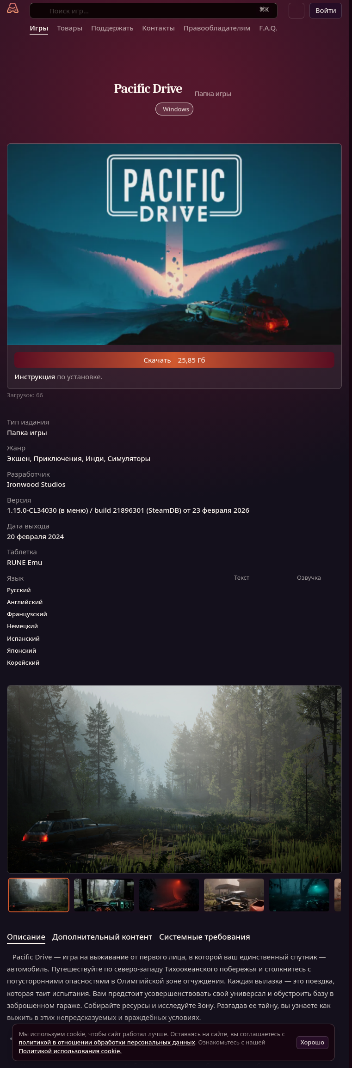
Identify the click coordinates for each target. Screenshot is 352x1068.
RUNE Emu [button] (24, 562)
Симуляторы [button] (128, 458)
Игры (39, 27)
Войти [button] (325, 10)
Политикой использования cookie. (70, 1051)
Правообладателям (217, 27)
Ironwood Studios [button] (36, 484)
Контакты (158, 27)
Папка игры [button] (27, 432)
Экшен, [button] (19, 458)
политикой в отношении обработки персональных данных (107, 1042)
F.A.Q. (268, 27)
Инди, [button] (96, 458)
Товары (69, 27)
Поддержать (112, 27)
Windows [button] (176, 109)
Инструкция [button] (34, 376)
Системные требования (204, 936)
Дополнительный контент (102, 936)
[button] (296, 10)
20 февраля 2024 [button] (35, 536)
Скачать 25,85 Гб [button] (174, 359)
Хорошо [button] (312, 1042)
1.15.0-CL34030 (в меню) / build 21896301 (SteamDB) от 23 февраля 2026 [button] (128, 510)
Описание (26, 936)
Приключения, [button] (58, 458)
